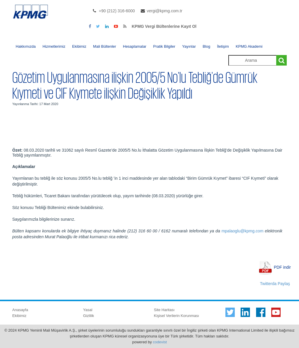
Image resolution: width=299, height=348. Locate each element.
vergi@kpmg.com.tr (164, 10)
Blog (206, 46)
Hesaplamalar (134, 46)
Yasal (88, 310)
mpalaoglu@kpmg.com (242, 231)
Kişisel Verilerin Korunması (176, 315)
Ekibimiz (79, 46)
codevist (160, 342)
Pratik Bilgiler (164, 46)
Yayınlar (189, 46)
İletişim (223, 46)
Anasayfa (20, 310)
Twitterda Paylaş (275, 283)
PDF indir (282, 267)
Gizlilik (88, 315)
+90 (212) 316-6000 (117, 10)
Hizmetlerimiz (54, 46)
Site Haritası (164, 310)
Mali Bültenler (104, 46)
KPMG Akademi (249, 46)
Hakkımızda (26, 46)
